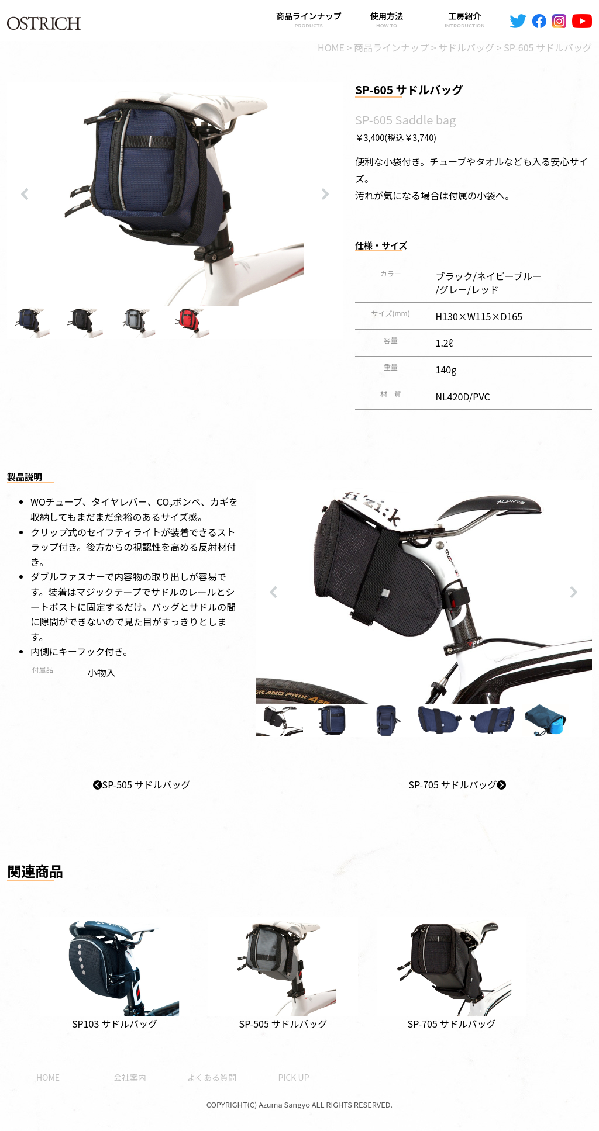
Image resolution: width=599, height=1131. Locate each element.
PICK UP (293, 1077)
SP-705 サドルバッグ (458, 784)
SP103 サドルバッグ (115, 966)
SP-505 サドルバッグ (142, 784)
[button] (25, 194)
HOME (48, 1077)
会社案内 (129, 1077)
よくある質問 (211, 1077)
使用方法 (386, 19)
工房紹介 (465, 19)
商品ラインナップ (308, 19)
